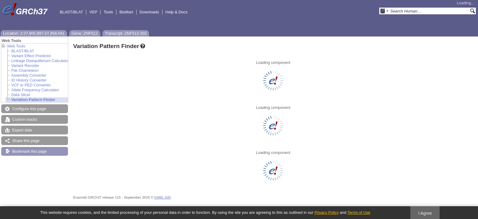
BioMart (126, 12)
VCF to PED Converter (31, 85)
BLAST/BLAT (71, 12)
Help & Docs (176, 12)
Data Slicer (20, 94)
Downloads (149, 12)
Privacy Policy (326, 212)
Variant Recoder (25, 65)
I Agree (425, 213)
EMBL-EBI (162, 197)
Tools (108, 12)
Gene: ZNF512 (85, 33)
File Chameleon (25, 70)
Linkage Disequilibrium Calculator (40, 60)
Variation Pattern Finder (33, 99)
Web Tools (16, 46)
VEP (93, 12)
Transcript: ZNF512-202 (126, 33)
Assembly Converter (28, 75)
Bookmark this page (29, 151)
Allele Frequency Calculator (35, 90)
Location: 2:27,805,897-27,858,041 (34, 33)
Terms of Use (358, 212)
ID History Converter (29, 80)
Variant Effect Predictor (31, 56)
